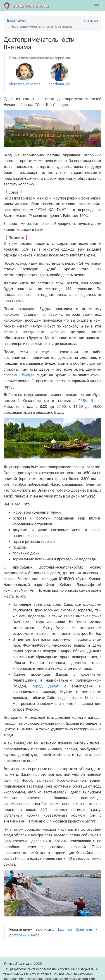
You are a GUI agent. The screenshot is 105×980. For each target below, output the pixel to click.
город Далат (45, 686)
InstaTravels (16, 20)
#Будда (28, 374)
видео (63, 104)
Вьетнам (90, 20)
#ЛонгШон (90, 400)
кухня (59, 723)
